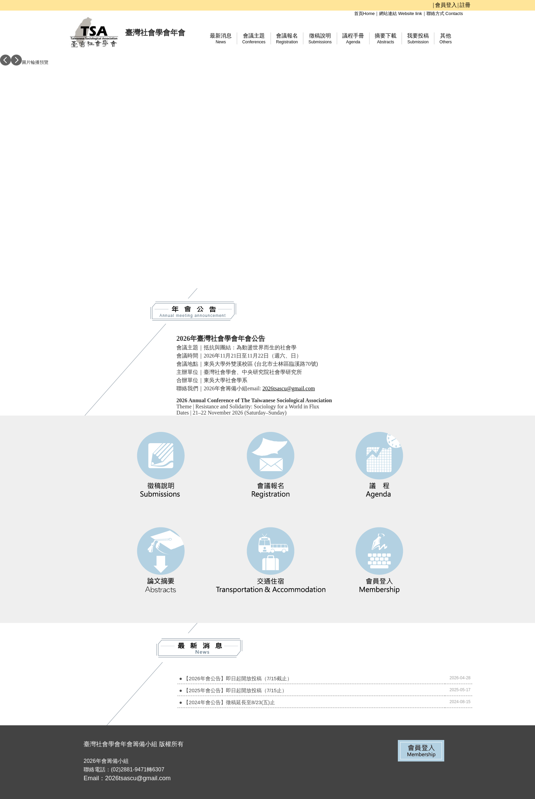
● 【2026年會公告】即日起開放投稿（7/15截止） (235, 678)
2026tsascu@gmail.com (288, 388)
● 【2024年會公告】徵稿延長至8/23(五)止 (227, 702)
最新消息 (221, 38)
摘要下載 (385, 38)
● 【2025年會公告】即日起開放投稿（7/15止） (233, 690)
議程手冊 (353, 38)
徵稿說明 (320, 38)
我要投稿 (418, 38)
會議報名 (287, 38)
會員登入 (446, 5)
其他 (445, 38)
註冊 (465, 5)
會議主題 (253, 38)
